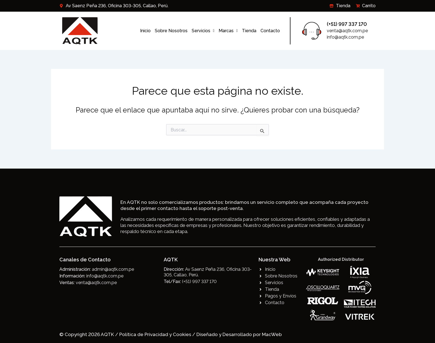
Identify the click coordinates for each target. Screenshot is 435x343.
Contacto (270, 30)
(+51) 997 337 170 (347, 24)
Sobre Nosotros (171, 30)
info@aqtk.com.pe (345, 37)
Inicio (145, 30)
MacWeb (272, 334)
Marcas (228, 30)
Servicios (203, 30)
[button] (203, 30)
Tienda (249, 30)
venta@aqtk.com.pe (347, 30)
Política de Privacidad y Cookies (155, 334)
